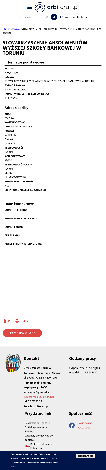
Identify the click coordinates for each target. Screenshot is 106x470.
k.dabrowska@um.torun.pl (39, 397)
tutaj (49, 458)
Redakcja (29, 431)
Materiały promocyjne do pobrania (38, 438)
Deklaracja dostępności (37, 423)
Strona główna (11, 29)
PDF (10, 321)
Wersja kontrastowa (75, 16)
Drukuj (24, 321)
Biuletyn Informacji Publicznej (41, 446)
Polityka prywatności (36, 427)
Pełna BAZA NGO (22, 333)
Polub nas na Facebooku (80, 425)
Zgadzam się (85, 455)
